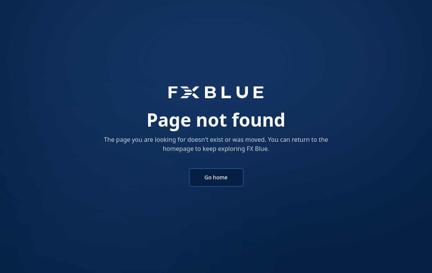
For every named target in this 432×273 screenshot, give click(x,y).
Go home (216, 177)
